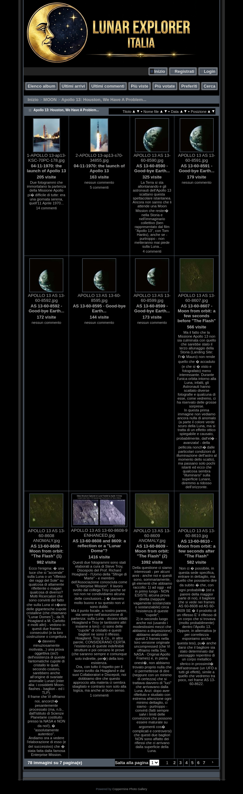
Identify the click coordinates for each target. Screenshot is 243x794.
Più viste (139, 86)
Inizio (159, 71)
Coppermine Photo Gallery (129, 789)
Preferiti (189, 86)
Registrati (184, 71)
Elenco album (41, 86)
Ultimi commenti (107, 86)
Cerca (209, 86)
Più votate (165, 86)
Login (209, 71)
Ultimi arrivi (73, 86)
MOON (49, 99)
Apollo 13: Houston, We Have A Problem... (103, 99)
